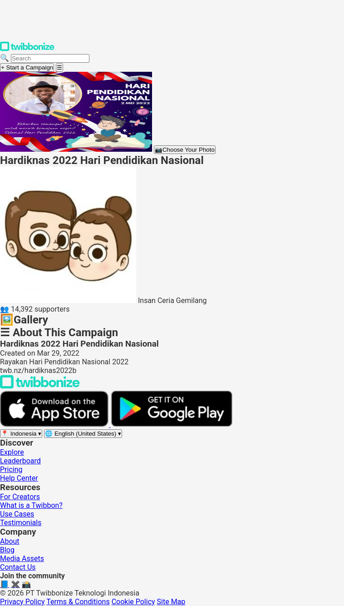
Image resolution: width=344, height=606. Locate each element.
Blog (7, 550)
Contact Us (18, 567)
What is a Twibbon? (31, 505)
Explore (12, 452)
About (10, 541)
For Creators (20, 496)
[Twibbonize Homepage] (27, 49)
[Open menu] (59, 67)
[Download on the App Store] (55, 424)
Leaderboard (20, 461)
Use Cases (17, 514)
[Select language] (83, 433)
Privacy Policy (22, 601)
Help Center (19, 478)
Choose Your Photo (185, 149)
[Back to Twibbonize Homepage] (40, 386)
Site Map (171, 601)
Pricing (11, 469)
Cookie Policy (133, 601)
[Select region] (21, 433)
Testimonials (20, 522)
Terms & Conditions (78, 601)
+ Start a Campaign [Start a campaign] (27, 67)
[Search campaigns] (50, 58)
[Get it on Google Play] (171, 424)
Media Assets (22, 558)
